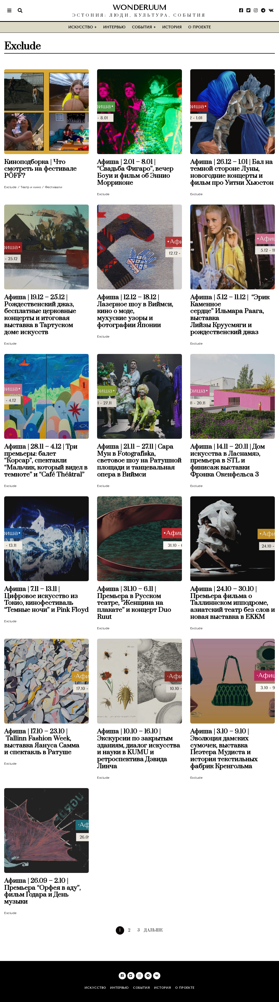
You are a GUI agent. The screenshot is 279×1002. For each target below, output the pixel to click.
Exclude (10, 187)
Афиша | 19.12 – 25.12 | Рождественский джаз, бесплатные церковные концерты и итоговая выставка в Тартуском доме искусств (40, 315)
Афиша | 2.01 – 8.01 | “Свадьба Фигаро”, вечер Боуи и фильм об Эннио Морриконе (135, 172)
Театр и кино (31, 187)
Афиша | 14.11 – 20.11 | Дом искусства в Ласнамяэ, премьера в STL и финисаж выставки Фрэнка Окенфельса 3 (227, 461)
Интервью (114, 27)
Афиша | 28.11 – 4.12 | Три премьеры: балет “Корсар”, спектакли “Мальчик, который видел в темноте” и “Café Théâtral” (45, 461)
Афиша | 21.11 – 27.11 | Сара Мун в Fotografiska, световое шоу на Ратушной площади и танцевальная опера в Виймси (139, 461)
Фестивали (53, 187)
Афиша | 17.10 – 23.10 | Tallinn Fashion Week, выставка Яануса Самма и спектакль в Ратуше (41, 742)
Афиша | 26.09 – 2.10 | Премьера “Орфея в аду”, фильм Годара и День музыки (42, 891)
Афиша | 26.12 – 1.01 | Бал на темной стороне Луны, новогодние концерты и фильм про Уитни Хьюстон (232, 172)
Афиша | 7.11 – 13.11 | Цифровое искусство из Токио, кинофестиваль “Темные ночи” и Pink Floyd (46, 599)
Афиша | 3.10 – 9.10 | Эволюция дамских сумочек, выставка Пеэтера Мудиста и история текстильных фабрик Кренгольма (224, 749)
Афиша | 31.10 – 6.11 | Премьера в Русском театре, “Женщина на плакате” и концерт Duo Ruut (134, 603)
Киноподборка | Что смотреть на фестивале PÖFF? (40, 169)
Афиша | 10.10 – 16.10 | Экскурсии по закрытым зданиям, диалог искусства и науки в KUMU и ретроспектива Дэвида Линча (138, 749)
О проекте (199, 27)
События (142, 27)
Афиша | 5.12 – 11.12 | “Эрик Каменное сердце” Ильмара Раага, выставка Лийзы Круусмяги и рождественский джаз (229, 315)
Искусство (80, 27)
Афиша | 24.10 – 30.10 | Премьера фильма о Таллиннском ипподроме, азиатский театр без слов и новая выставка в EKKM (232, 603)
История (172, 27)
